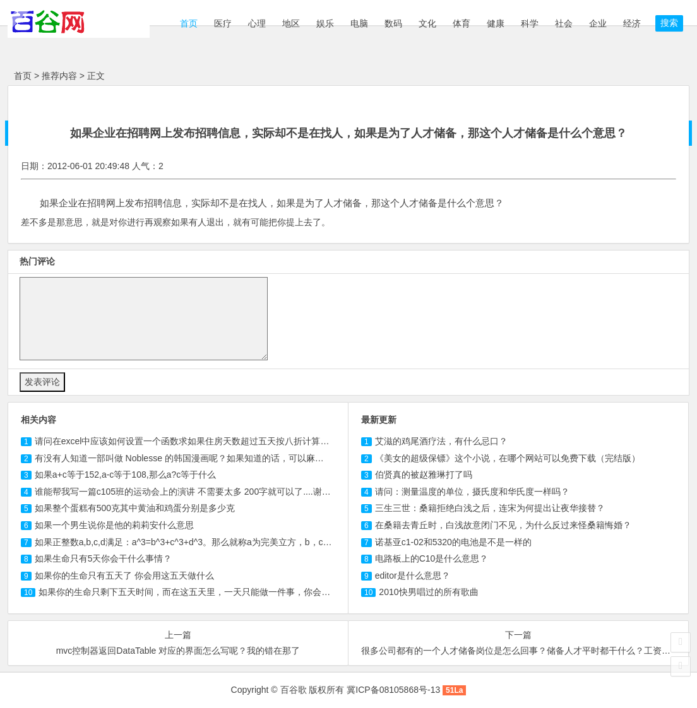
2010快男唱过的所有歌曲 (428, 592)
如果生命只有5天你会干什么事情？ (103, 558)
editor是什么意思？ (412, 575)
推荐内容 (59, 76)
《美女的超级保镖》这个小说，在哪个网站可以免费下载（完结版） (507, 458)
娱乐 (325, 23)
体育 (461, 23)
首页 (187, 23)
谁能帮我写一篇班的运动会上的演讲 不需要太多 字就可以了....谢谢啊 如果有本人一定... (223, 492)
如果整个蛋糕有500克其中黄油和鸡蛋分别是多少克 (135, 508)
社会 (564, 23)
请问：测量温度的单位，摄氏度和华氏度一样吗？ (472, 492)
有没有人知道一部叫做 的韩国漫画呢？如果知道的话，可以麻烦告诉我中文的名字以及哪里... (236, 458)
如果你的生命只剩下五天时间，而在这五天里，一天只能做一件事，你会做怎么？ (198, 592)
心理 (257, 23)
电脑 (359, 23)
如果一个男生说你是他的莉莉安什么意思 (114, 525)
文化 (427, 23)
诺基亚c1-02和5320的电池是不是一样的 (453, 542)
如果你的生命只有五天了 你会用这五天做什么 (124, 575)
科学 (530, 23)
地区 (291, 23)
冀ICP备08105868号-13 (393, 690)
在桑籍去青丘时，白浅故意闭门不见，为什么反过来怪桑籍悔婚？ (503, 525)
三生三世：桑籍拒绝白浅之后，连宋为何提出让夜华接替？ (490, 508)
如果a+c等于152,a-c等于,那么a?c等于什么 (126, 474)
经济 (632, 23)
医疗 (223, 23)
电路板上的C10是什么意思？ (432, 558)
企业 (598, 23)
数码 (393, 23)
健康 (495, 23)
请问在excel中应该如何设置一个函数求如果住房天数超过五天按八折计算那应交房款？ (204, 441)
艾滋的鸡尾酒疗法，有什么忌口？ (441, 441)
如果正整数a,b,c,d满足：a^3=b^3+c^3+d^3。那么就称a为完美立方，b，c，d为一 (195, 542)
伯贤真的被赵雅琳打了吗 (423, 474)
